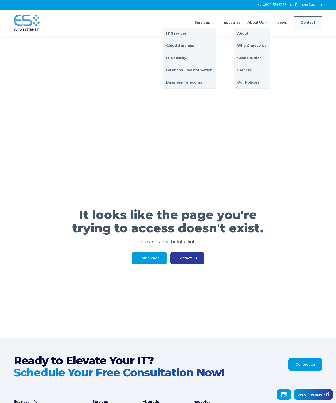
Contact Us (187, 258)
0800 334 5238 (274, 5)
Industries (232, 23)
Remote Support (308, 5)
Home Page (149, 258)
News (282, 23)
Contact (308, 23)
